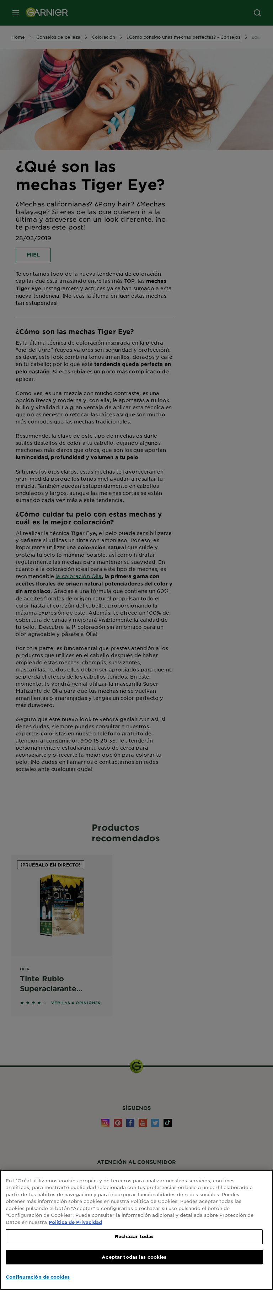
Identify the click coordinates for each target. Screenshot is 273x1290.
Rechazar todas (134, 1236)
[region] (136, 1230)
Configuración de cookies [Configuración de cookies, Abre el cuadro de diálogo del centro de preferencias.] (38, 1277)
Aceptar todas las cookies (134, 1257)
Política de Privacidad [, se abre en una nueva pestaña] (75, 1222)
